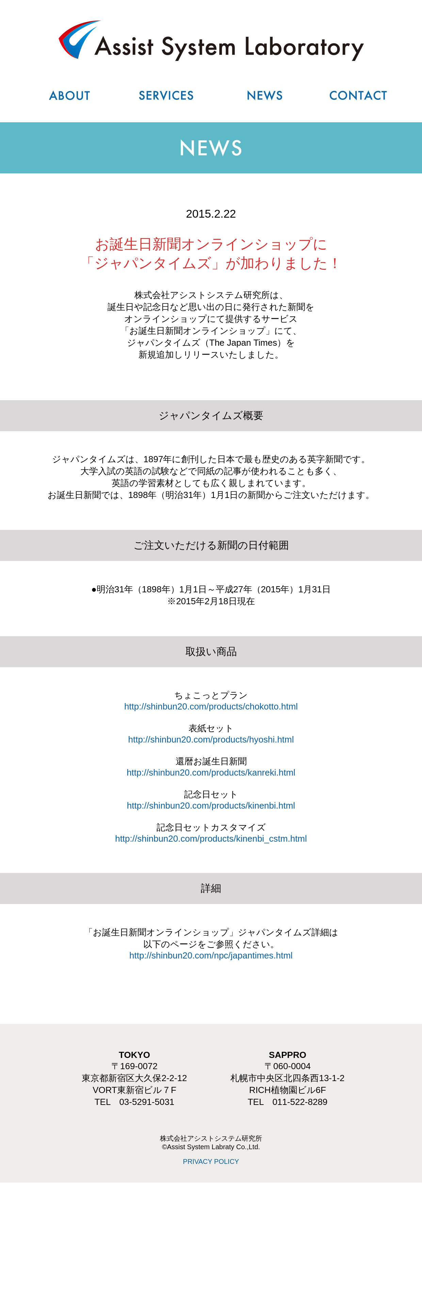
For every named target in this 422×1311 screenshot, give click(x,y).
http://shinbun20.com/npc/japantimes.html (211, 955)
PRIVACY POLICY (211, 1161)
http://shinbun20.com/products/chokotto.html (211, 706)
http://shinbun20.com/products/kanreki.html (211, 772)
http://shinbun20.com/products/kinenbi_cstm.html (211, 838)
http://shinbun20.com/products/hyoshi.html (211, 739)
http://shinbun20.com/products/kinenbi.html (211, 805)
